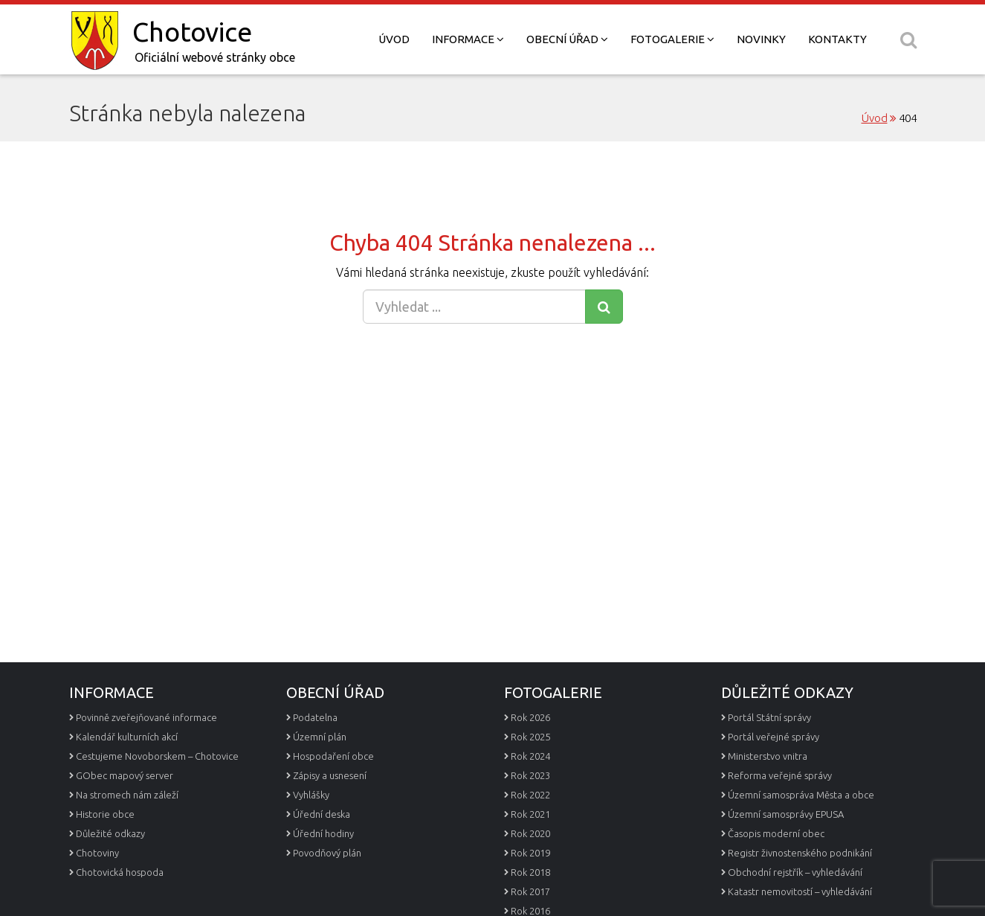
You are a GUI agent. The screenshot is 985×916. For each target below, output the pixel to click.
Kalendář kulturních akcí (127, 736)
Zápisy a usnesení (329, 775)
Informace (468, 39)
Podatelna (315, 717)
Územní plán (319, 736)
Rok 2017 (530, 891)
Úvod (394, 39)
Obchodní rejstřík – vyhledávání (795, 872)
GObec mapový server (124, 775)
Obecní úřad (567, 39)
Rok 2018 (530, 872)
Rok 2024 (530, 756)
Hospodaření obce (333, 756)
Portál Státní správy (769, 717)
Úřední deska (321, 814)
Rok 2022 (530, 795)
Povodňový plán (327, 853)
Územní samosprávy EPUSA (786, 814)
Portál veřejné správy (773, 736)
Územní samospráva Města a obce (801, 795)
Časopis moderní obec (776, 833)
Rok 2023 (530, 775)
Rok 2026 (530, 717)
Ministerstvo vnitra (767, 756)
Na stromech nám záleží (127, 795)
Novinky (761, 39)
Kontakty (837, 39)
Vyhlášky (311, 795)
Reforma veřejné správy (780, 775)
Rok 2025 (530, 736)
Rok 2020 (530, 833)
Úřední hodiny (323, 833)
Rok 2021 (530, 814)
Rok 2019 (530, 853)
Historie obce (105, 814)
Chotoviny (97, 853)
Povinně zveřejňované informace (146, 717)
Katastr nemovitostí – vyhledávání (800, 891)
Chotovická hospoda (120, 872)
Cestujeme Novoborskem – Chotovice (157, 756)
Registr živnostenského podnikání (800, 853)
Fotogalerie (672, 39)
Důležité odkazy (110, 833)
